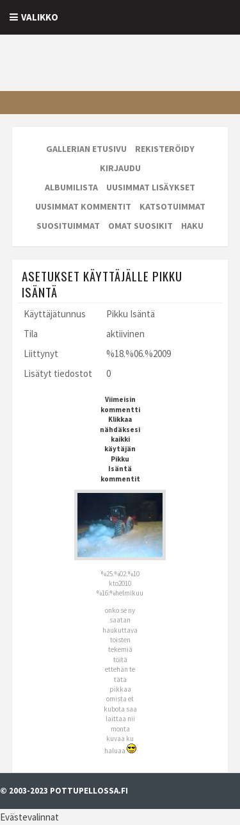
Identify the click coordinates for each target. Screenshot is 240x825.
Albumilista (71, 187)
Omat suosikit (140, 225)
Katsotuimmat (172, 206)
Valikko (39, 17)
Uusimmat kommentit (83, 206)
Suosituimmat (68, 225)
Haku (192, 225)
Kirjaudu (120, 168)
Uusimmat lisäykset (150, 187)
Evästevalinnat (29, 817)
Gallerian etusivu (86, 148)
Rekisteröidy (165, 148)
